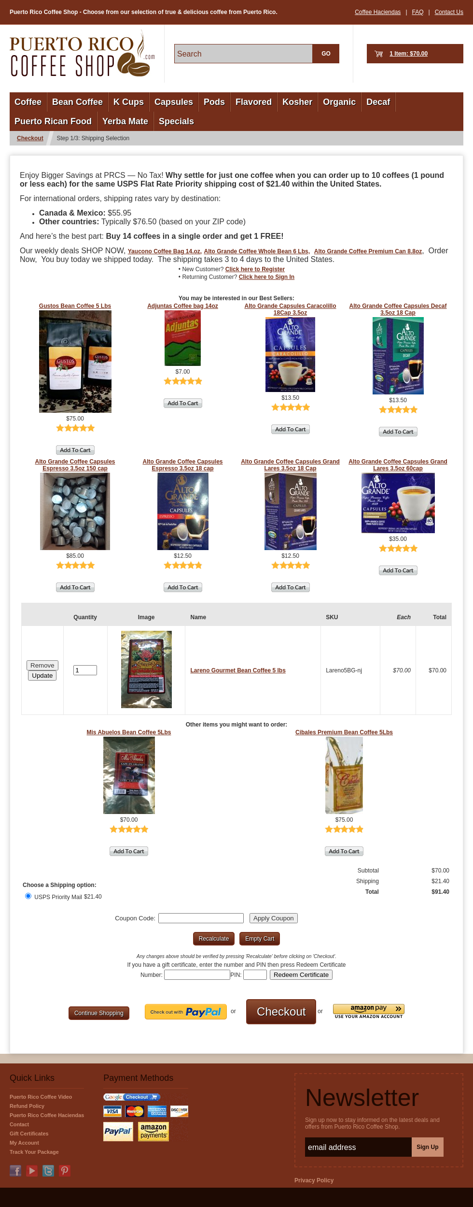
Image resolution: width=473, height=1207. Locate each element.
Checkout (30, 138)
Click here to (255, 269)
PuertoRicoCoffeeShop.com (82, 52)
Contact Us (449, 12)
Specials (176, 121)
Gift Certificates (29, 1133)
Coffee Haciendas (378, 12)
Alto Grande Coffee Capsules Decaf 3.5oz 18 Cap (397, 309)
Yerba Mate (125, 121)
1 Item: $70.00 (409, 53)
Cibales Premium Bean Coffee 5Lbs (344, 732)
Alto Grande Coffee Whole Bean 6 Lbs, (257, 251)
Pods (214, 102)
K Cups (128, 102)
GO (326, 53)
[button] (42, 675)
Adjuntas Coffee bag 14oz (182, 306)
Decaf (378, 102)
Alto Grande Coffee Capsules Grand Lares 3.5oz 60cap (397, 465)
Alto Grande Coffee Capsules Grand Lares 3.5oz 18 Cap (290, 465)
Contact (19, 1124)
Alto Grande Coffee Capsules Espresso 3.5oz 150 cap (75, 465)
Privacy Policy (314, 1180)
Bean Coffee (77, 102)
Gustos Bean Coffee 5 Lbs (75, 306)
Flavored (254, 102)
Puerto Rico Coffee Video (41, 1097)
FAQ (418, 12)
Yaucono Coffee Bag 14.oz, (165, 251)
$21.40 (93, 896)
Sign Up (427, 1147)
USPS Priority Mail (53, 897)
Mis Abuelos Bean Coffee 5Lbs (129, 732)
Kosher (297, 102)
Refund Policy (27, 1106)
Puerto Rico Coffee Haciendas (47, 1115)
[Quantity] (85, 670)
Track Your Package (34, 1152)
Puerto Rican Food (53, 121)
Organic (339, 102)
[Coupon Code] (201, 918)
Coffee (28, 102)
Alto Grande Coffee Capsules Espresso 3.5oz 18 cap (182, 465)
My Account (24, 1143)
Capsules (173, 102)
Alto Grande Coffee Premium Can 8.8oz (368, 251)
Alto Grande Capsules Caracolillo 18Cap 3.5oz (290, 309)
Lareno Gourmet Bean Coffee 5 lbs (237, 670)
